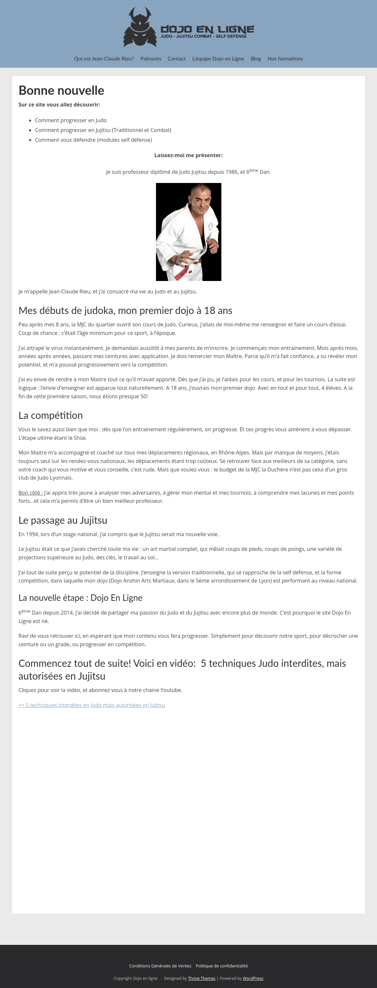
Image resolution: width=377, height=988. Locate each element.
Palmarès (151, 58)
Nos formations (285, 58)
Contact (177, 58)
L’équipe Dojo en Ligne (218, 58)
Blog (256, 58)
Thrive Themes (201, 978)
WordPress (253, 978)
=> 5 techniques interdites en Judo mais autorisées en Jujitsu (92, 705)
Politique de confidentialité (222, 966)
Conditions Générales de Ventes (160, 966)
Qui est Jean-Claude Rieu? (104, 58)
